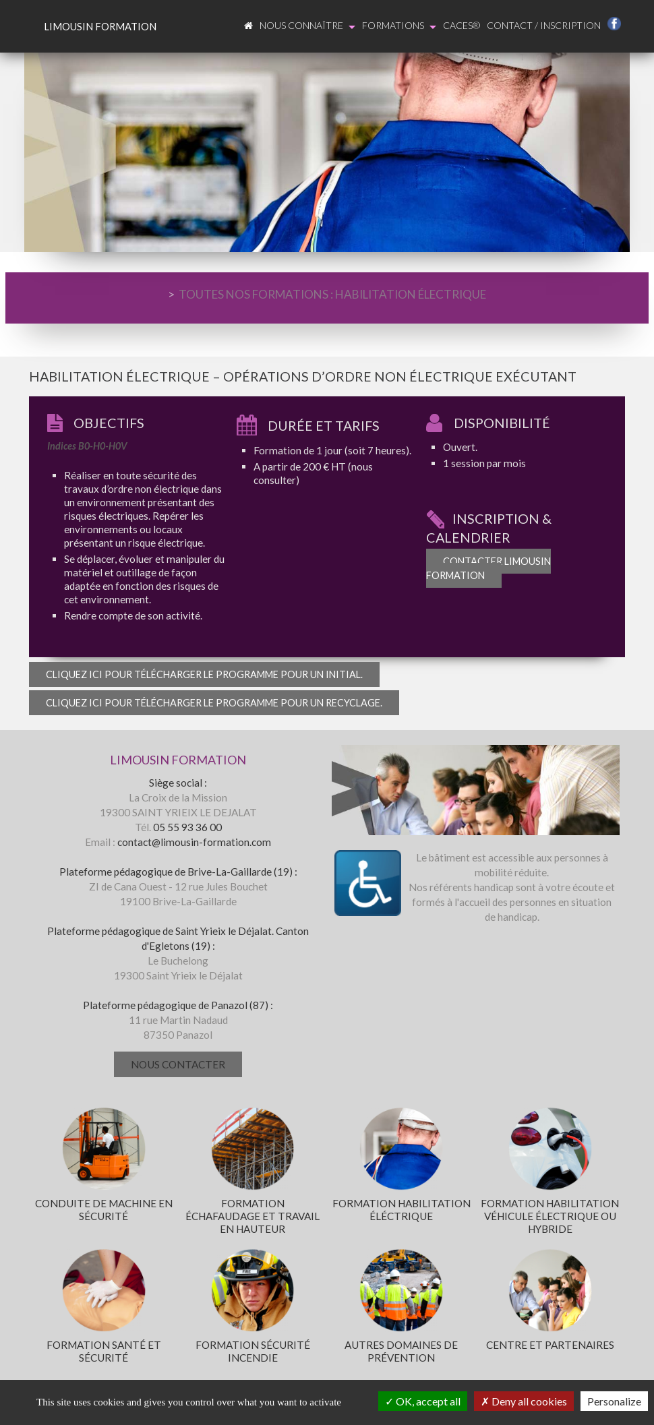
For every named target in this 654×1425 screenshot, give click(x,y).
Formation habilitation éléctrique (401, 1209)
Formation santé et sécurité (104, 1351)
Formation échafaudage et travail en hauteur (252, 1216)
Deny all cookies (524, 1401)
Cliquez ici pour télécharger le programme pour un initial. (204, 674)
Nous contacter (178, 1064)
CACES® (461, 25)
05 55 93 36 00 (187, 827)
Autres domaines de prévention (401, 1351)
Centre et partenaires (550, 1345)
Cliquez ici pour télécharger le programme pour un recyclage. (214, 702)
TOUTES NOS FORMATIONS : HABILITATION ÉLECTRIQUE (332, 294)
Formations (399, 26)
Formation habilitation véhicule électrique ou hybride (550, 1216)
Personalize (614, 1401)
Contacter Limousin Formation (488, 568)
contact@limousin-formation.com (194, 842)
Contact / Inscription (544, 25)
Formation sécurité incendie (253, 1351)
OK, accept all (422, 1401)
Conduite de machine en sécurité (104, 1209)
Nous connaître (307, 26)
